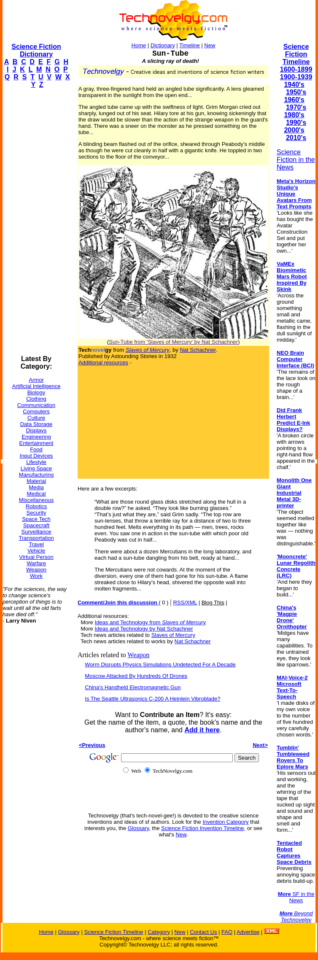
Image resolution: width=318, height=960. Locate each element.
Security (36, 513)
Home (139, 45)
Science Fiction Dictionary (36, 50)
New (209, 45)
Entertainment (36, 443)
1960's (294, 99)
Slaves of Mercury (173, 635)
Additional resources (103, 362)
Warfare (36, 563)
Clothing (36, 399)
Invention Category (225, 822)
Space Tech (36, 519)
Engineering (36, 437)
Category (159, 932)
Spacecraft (36, 525)
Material (36, 481)
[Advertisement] (36, 221)
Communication (36, 405)
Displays (36, 430)
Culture (36, 418)
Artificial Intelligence (36, 386)
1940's (294, 84)
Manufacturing (36, 475)
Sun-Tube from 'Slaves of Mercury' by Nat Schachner (173, 342)
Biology (36, 392)
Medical (36, 494)
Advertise (248, 932)
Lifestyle (36, 462)
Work (36, 576)
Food (36, 449)
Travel (36, 544)
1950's (296, 92)
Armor (36, 380)
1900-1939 (296, 77)
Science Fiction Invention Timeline (202, 828)
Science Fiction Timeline (296, 54)
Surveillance (36, 532)
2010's (296, 137)
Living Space (36, 468)
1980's (294, 115)
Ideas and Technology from (150, 622)
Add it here (202, 729)
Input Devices (36, 456)
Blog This (213, 602)
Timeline (189, 45)
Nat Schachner (198, 350)
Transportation (36, 538)
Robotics (36, 506)
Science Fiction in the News (296, 159)
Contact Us (203, 932)
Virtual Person (36, 557)
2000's (294, 130)
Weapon (36, 569)
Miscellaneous (36, 500)
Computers (36, 411)
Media (36, 487)
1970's (296, 107)
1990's (296, 122)
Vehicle (36, 550)
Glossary (138, 828)
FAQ (226, 932)
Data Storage (36, 424)
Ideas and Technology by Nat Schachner (143, 629)
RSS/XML (185, 602)
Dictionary (163, 45)
